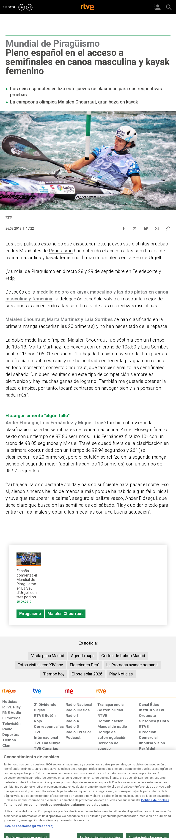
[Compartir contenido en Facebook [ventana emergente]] (123, 227)
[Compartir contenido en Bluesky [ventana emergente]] (145, 227)
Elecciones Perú (84, 664)
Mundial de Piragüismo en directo (42, 271)
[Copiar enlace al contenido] (167, 227)
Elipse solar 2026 (87, 674)
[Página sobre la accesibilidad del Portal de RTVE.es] (103, 798)
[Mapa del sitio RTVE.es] (122, 800)
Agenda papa (82, 655)
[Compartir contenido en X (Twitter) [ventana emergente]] (134, 227)
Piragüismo (61, 250)
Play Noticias (121, 674)
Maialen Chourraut (25, 319)
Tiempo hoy (54, 674)
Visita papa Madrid (47, 655)
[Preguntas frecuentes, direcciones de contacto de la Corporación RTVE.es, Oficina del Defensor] (137, 798)
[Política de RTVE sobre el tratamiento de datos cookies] (54, 800)
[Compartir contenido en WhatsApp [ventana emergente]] (156, 227)
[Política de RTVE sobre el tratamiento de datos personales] (28, 800)
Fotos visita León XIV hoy (40, 664)
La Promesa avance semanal (132, 664)
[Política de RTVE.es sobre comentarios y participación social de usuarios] (160, 800)
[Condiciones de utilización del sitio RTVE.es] (7, 800)
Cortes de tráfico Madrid (123, 655)
